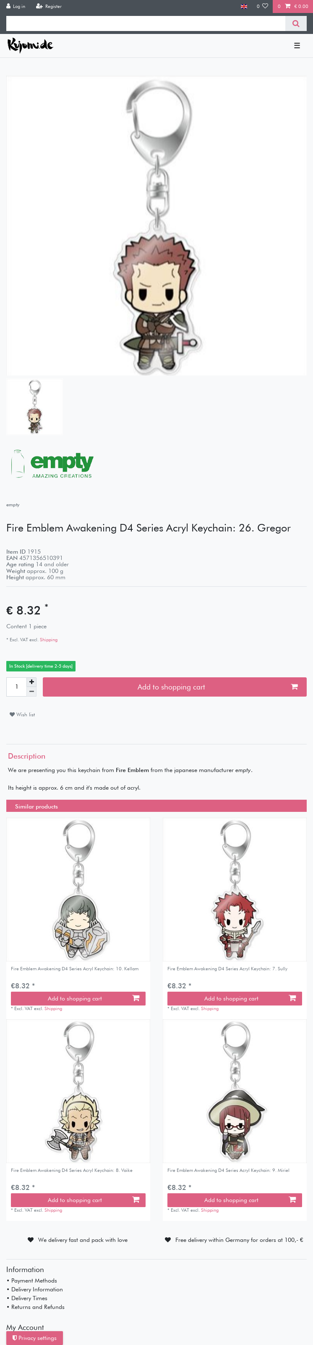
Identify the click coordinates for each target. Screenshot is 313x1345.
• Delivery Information (34, 1289)
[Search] (296, 23)
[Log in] (16, 6)
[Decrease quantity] (31, 692)
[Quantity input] (16, 687)
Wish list (22, 714)
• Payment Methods (31, 1280)
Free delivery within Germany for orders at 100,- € (239, 1239)
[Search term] (145, 23)
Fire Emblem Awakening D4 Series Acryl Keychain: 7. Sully (227, 969)
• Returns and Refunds (35, 1307)
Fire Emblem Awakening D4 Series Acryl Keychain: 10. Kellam (74, 969)
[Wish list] (262, 6)
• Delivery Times (26, 1298)
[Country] (244, 6)
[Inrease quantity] (31, 682)
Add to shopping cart (217, 687)
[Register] (48, 6)
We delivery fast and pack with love (83, 1239)
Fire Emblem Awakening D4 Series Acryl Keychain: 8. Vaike (72, 1170)
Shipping (48, 640)
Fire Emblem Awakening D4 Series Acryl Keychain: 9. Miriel (228, 1170)
